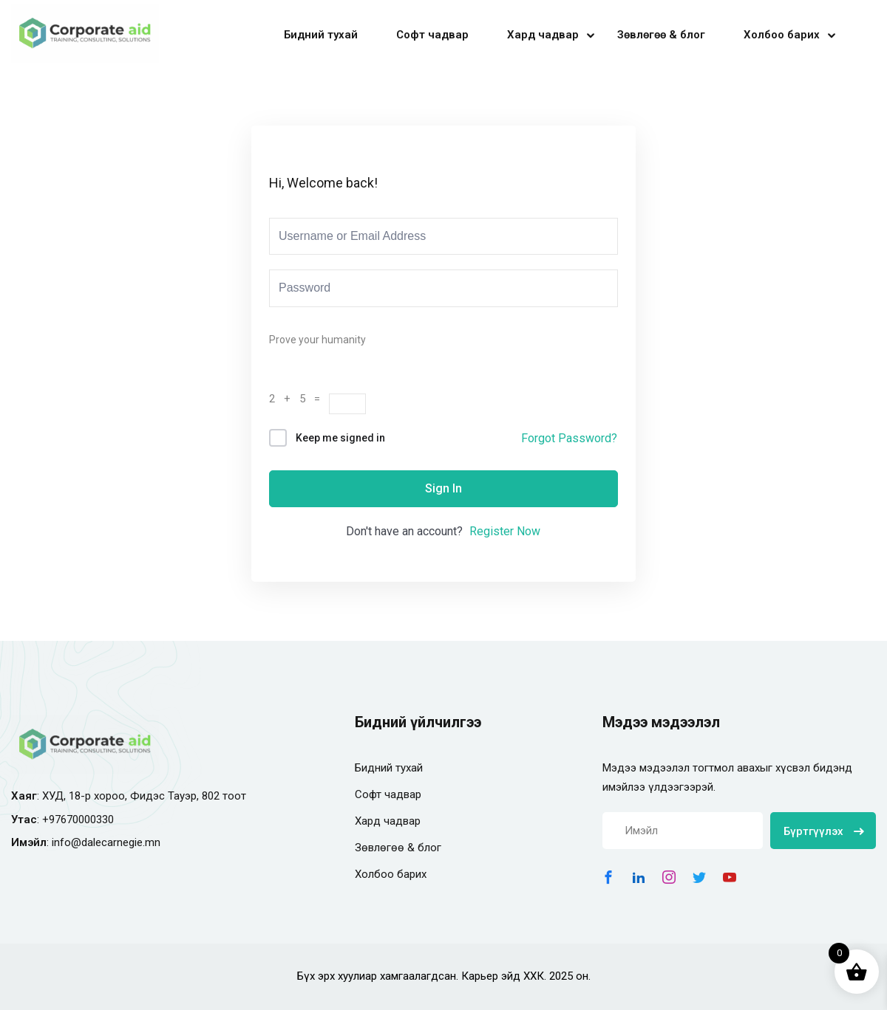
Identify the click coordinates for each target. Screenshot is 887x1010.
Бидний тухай (321, 34)
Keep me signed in (340, 438)
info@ (66, 842)
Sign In (443, 488)
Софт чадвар (432, 34)
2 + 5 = (299, 398)
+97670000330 (78, 819)
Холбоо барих (782, 34)
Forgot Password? (569, 438)
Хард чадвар (543, 34)
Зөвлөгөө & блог (661, 34)
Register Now (504, 531)
